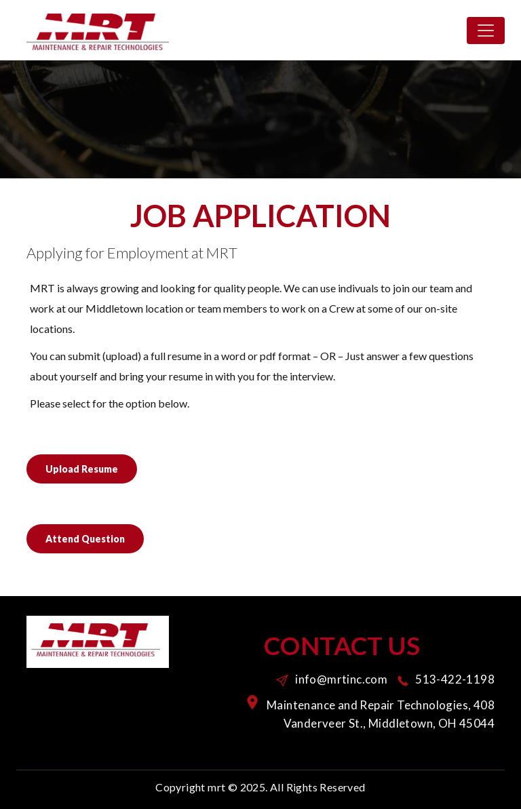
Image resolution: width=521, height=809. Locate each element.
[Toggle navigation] (486, 30)
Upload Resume (81, 469)
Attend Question (85, 539)
